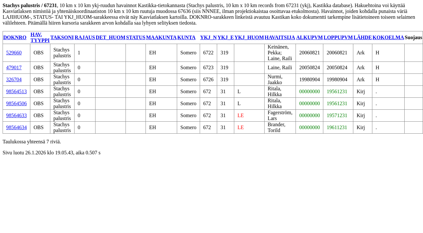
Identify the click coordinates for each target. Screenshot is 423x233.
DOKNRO (14, 37)
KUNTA (186, 37)
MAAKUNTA (161, 37)
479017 (14, 67)
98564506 (16, 103)
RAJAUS (85, 37)
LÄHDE (363, 37)
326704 (14, 79)
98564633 (16, 115)
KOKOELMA (388, 37)
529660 (14, 52)
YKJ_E (225, 37)
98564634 (16, 127)
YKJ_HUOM (249, 37)
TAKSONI (62, 37)
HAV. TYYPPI (40, 37)
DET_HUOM (110, 37)
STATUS (136, 37)
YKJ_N (208, 37)
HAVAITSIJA (280, 37)
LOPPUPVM (338, 37)
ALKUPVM (309, 37)
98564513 (16, 91)
